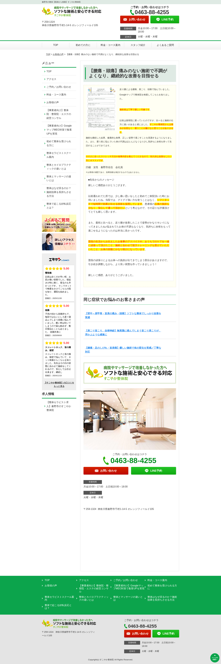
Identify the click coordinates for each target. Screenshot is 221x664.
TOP (55, 45)
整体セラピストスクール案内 (59, 155)
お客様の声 (58, 54)
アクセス (51, 79)
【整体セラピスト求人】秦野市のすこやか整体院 (59, 406)
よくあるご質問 (165, 45)
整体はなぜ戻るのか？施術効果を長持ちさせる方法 (59, 192)
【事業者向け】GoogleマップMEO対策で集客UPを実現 (59, 129)
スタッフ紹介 (138, 45)
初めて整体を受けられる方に (59, 143)
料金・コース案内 (110, 45)
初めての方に (83, 45)
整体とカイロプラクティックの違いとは (59, 167)
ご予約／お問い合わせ (59, 87)
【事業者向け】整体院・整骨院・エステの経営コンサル (59, 114)
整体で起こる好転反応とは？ (59, 205)
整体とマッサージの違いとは (59, 178)
